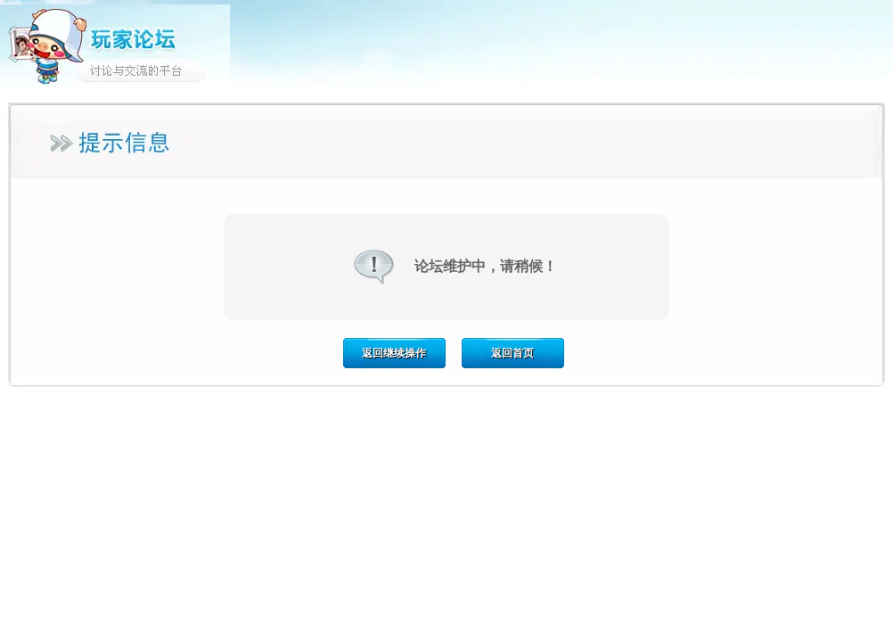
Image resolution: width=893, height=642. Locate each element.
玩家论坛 (115, 44)
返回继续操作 (394, 353)
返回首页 (512, 353)
